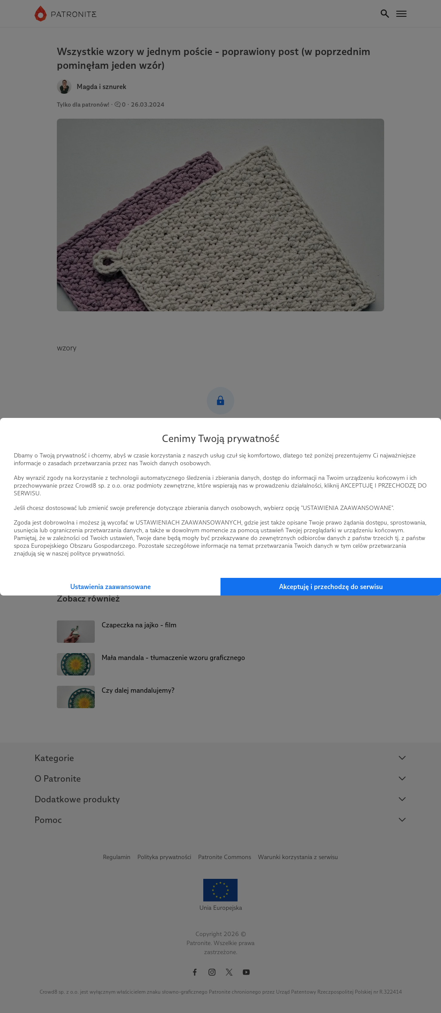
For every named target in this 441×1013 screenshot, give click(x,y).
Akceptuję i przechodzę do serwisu (331, 586)
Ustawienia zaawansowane (110, 586)
